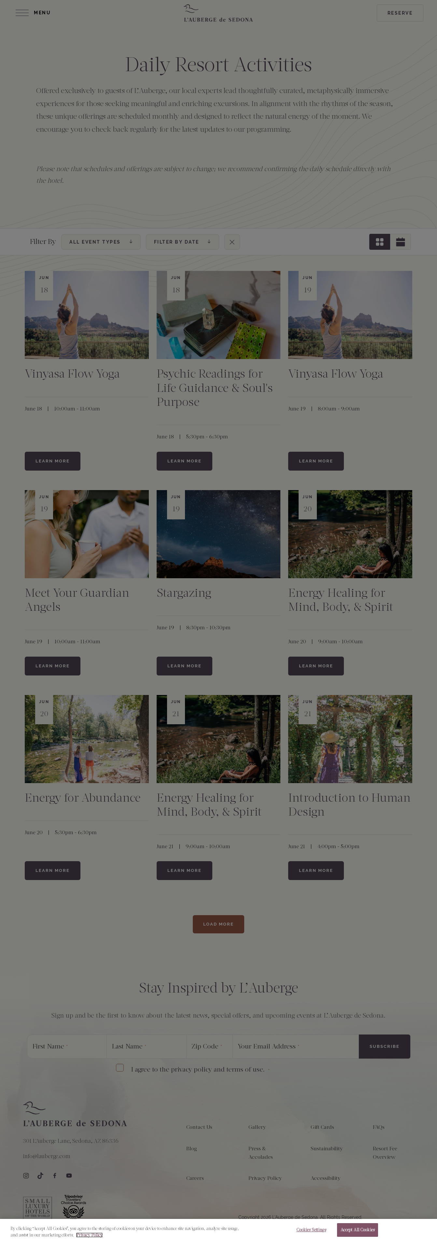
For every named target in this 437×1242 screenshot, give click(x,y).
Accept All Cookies (357, 1229)
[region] (218, 1230)
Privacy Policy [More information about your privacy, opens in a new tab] (89, 1235)
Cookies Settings (311, 1229)
